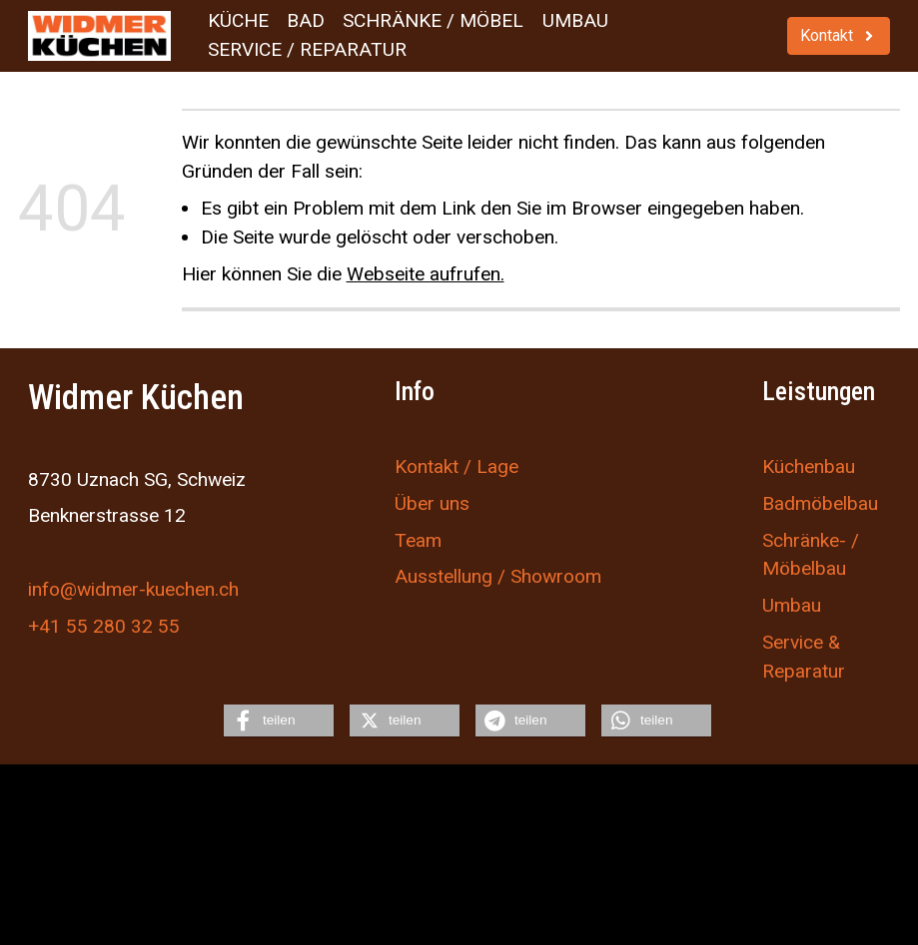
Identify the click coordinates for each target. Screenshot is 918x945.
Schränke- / (810, 540)
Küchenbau (808, 466)
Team (418, 540)
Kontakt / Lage (456, 466)
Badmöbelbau (820, 503)
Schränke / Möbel (433, 20)
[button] (279, 720)
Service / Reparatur (307, 49)
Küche (238, 20)
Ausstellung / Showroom (498, 577)
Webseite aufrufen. (425, 273)
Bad (306, 20)
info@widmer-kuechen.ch (133, 589)
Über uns (432, 503)
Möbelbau (804, 569)
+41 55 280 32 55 (104, 626)
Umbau (575, 20)
